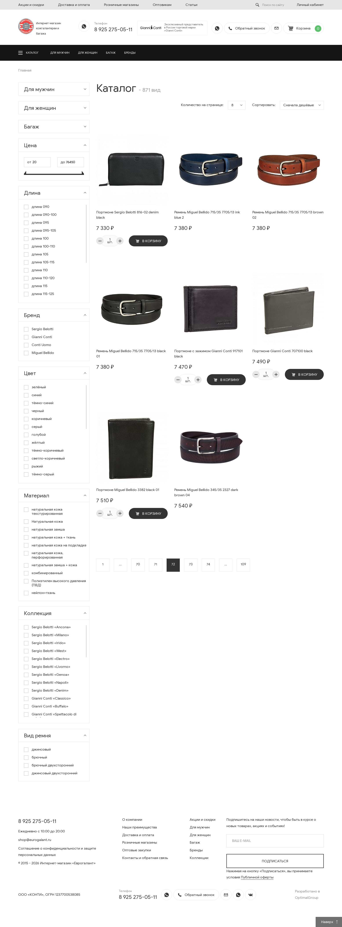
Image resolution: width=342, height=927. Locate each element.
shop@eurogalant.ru (34, 840)
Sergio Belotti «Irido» (49, 643)
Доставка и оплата (74, 5)
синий (37, 395)
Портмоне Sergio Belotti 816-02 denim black (127, 215)
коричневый (42, 419)
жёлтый (38, 443)
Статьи (191, 5)
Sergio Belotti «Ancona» (51, 627)
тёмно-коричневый (48, 451)
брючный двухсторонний (53, 765)
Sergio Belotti (42, 329)
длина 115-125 (43, 294)
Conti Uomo (41, 345)
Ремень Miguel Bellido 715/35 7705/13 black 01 (131, 354)
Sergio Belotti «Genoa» (50, 675)
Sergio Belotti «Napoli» (50, 683)
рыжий (37, 466)
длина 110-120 (43, 278)
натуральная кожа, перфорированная (47, 555)
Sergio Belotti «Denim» (50, 691)
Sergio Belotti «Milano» (50, 635)
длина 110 (40, 270)
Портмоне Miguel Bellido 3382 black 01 (127, 490)
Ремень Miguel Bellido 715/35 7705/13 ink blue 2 (207, 215)
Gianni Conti (42, 337)
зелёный (39, 387)
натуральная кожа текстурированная (47, 511)
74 (208, 565)
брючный (39, 757)
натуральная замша (48, 530)
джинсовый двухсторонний (54, 773)
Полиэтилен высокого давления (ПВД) (59, 583)
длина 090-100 (44, 215)
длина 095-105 (44, 231)
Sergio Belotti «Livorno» (51, 667)
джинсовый (41, 749)
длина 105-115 (43, 262)
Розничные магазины (121, 5)
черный (38, 411)
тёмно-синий (42, 403)
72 (173, 565)
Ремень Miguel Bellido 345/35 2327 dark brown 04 (206, 493)
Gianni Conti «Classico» (51, 698)
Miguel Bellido (43, 353)
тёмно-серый (43, 474)
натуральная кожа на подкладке (59, 545)
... (120, 565)
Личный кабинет (310, 5)
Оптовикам (162, 5)
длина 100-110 (43, 246)
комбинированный (47, 573)
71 (155, 565)
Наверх (330, 922)
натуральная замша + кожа (54, 565)
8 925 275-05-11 (113, 29)
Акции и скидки (31, 5)
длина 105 (40, 254)
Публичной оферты (257, 877)
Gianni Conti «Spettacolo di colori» (54, 716)
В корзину (148, 241)
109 (243, 565)
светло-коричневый (48, 458)
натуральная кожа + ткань (53, 537)
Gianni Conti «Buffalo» (50, 706)
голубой (39, 435)
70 (138, 565)
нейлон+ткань (43, 593)
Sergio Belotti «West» (49, 651)
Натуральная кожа (47, 522)
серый (37, 427)
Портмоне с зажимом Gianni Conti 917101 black (208, 354)
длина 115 (39, 286)
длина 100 (40, 238)
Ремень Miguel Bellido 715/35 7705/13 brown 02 (288, 215)
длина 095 (40, 223)
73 (191, 565)
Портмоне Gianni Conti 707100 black (282, 351)
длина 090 (40, 207)
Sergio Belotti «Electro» (51, 659)
